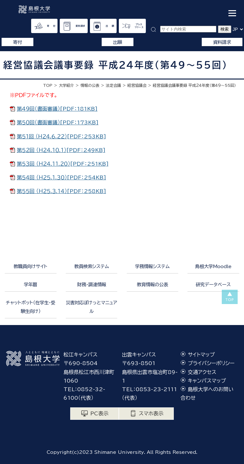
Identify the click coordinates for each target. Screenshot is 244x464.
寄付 (17, 42)
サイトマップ (201, 354)
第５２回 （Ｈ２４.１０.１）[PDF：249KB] (61, 150)
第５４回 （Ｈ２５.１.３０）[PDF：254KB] (61, 177)
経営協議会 (136, 85)
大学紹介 (66, 85)
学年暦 (30, 284)
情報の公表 (89, 85)
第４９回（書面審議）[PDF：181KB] (57, 108)
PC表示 (99, 413)
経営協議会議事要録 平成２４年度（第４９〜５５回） (194, 85)
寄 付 (51, 26)
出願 (117, 42)
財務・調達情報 (91, 284)
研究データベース (213, 284)
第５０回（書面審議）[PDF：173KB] (57, 122)
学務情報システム (152, 266)
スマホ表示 (151, 413)
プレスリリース (139, 25)
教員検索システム (91, 266)
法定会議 (113, 85)
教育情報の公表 (152, 284)
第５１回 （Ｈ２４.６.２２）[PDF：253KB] (61, 136)
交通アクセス (202, 372)
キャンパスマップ (207, 380)
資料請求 (80, 26)
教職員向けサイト (30, 266)
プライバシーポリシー (211, 363)
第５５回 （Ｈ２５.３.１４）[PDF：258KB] (61, 191)
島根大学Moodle (213, 266)
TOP (47, 85)
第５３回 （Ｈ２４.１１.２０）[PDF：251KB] (63, 163)
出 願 (110, 26)
